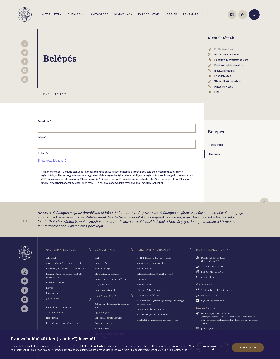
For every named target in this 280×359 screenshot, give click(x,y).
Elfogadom (248, 347)
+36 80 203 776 (209, 295)
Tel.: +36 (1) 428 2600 (211, 266)
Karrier (49, 287)
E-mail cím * (44, 121)
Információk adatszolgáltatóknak (62, 323)
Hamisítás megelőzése (106, 268)
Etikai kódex (52, 293)
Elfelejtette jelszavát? (52, 160)
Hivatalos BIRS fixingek (148, 295)
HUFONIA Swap (144, 284)
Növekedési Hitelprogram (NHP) (152, 309)
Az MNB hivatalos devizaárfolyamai (154, 257)
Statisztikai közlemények (58, 307)
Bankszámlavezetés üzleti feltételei (112, 279)
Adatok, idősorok (54, 312)
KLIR (97, 257)
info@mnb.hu (207, 277)
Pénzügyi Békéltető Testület (108, 317)
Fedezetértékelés (145, 268)
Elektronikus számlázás (107, 274)
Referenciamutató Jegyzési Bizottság (154, 274)
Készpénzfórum (103, 263)
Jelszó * (42, 137)
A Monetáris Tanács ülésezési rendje (64, 263)
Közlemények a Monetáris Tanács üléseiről (67, 268)
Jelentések (51, 257)
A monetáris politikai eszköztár (152, 314)
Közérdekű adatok (55, 282)
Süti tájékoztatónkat (175, 349)
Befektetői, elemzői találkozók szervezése (157, 320)
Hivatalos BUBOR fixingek (149, 290)
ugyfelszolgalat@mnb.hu (213, 300)
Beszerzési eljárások (105, 290)
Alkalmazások (102, 328)
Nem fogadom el (213, 347)
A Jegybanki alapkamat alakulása (153, 263)
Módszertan (52, 317)
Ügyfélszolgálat (102, 312)
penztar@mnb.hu (209, 328)
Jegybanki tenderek (104, 284)
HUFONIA (141, 279)
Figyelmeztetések (103, 323)
